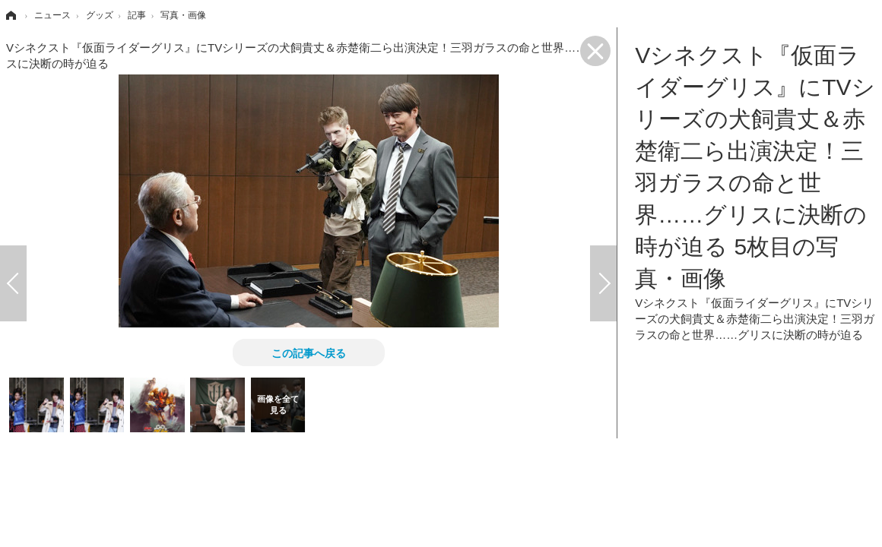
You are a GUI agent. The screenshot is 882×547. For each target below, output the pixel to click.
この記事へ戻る (308, 352)
